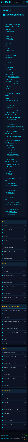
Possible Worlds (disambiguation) (14, 93)
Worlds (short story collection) (13, 207)
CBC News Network (10, 31)
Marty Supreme (14, 283)
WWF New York (9, 171)
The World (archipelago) (11, 143)
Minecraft (14, 413)
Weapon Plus (9, 173)
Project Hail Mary (14, 229)
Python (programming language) (14, 310)
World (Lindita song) (11, 183)
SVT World (8, 96)
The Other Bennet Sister (14, 367)
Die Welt (8, 41)
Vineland (14, 226)
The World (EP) (9, 122)
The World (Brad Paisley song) (13, 117)
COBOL (14, 340)
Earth (7, 48)
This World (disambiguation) (12, 164)
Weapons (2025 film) (14, 275)
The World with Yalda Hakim (12, 162)
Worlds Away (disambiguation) (13, 209)
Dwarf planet (9, 46)
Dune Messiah (14, 255)
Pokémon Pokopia (14, 406)
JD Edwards (9, 57)
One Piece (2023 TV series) (14, 356)
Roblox (14, 417)
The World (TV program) (11, 131)
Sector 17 (8, 98)
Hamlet (14, 237)
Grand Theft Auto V (14, 424)
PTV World (8, 86)
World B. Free (9, 195)
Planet (7, 88)
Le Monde (8, 62)
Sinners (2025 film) (14, 268)
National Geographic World (12, 72)
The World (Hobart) (10, 124)
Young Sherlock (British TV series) (14, 382)
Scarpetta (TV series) (14, 360)
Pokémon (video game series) (14, 410)
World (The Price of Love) (12, 185)
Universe (8, 169)
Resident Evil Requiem (14, 395)
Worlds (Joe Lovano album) (12, 202)
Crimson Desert (14, 402)
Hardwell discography (11, 55)
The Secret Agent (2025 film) (14, 297)
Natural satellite (10, 74)
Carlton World (9, 38)
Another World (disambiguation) (13, 24)
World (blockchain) (10, 190)
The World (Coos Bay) (11, 119)
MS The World (9, 67)
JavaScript (14, 318)
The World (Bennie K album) (12, 115)
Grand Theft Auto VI (14, 421)
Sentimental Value (14, 290)
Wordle (14, 399)
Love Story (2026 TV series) (14, 378)
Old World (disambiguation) (12, 81)
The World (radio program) (12, 154)
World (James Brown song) (12, 181)
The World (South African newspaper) (15, 129)
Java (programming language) (14, 332)
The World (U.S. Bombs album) (13, 140)
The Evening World (10, 105)
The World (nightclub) (11, 152)
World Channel (9, 197)
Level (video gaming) (11, 65)
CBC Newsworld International (13, 34)
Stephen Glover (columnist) (12, 100)
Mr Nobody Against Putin (14, 279)
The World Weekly (10, 159)
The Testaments (14, 259)
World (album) (9, 188)
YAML (14, 343)
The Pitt (14, 371)
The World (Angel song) (11, 112)
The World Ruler (10, 157)
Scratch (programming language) (14, 321)
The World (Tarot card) (11, 134)
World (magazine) (10, 192)
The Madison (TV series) (14, 353)
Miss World (8, 69)
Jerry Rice (8, 60)
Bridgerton (14, 386)
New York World (10, 79)
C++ (14, 325)
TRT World (8, 103)
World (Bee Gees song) (11, 176)
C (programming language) (14, 314)
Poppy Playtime (14, 428)
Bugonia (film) (14, 294)
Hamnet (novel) (14, 240)
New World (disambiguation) (12, 76)
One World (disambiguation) (12, 84)
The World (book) (10, 145)
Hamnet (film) (14, 272)
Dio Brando (8, 43)
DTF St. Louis (14, 375)
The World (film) (10, 147)
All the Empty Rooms (14, 301)
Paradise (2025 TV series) (14, 364)
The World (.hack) (10, 107)
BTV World (8, 29)
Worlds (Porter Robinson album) (13, 204)
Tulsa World (9, 166)
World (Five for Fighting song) (13, 178)
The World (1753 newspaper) (12, 110)
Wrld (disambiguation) (11, 211)
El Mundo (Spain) (10, 50)
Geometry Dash (9, 53)
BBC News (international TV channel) (14, 27)
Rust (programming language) (14, 329)
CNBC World (9, 36)
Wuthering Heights (14, 233)
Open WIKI (5, 2)
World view (8, 200)
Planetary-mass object (11, 91)
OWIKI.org (6, 435)
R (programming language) (14, 336)
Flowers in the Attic (14, 248)
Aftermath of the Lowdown (12, 22)
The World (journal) (10, 150)
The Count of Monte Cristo (14, 251)
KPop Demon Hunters (14, 286)
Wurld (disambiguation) (11, 214)
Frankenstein (14, 244)
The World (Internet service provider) (14, 126)
